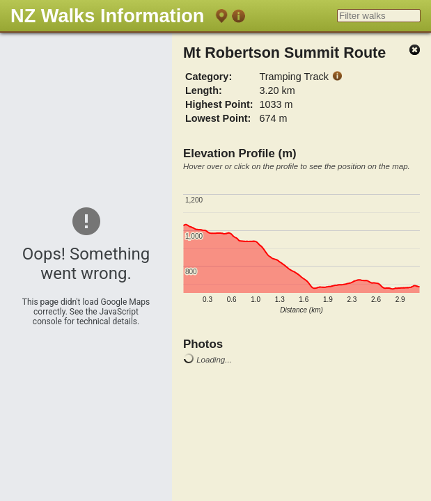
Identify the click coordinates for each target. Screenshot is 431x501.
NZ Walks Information (107, 15)
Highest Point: (219, 104)
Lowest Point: (218, 118)
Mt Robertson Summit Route (284, 52)
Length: (203, 90)
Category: (208, 76)
